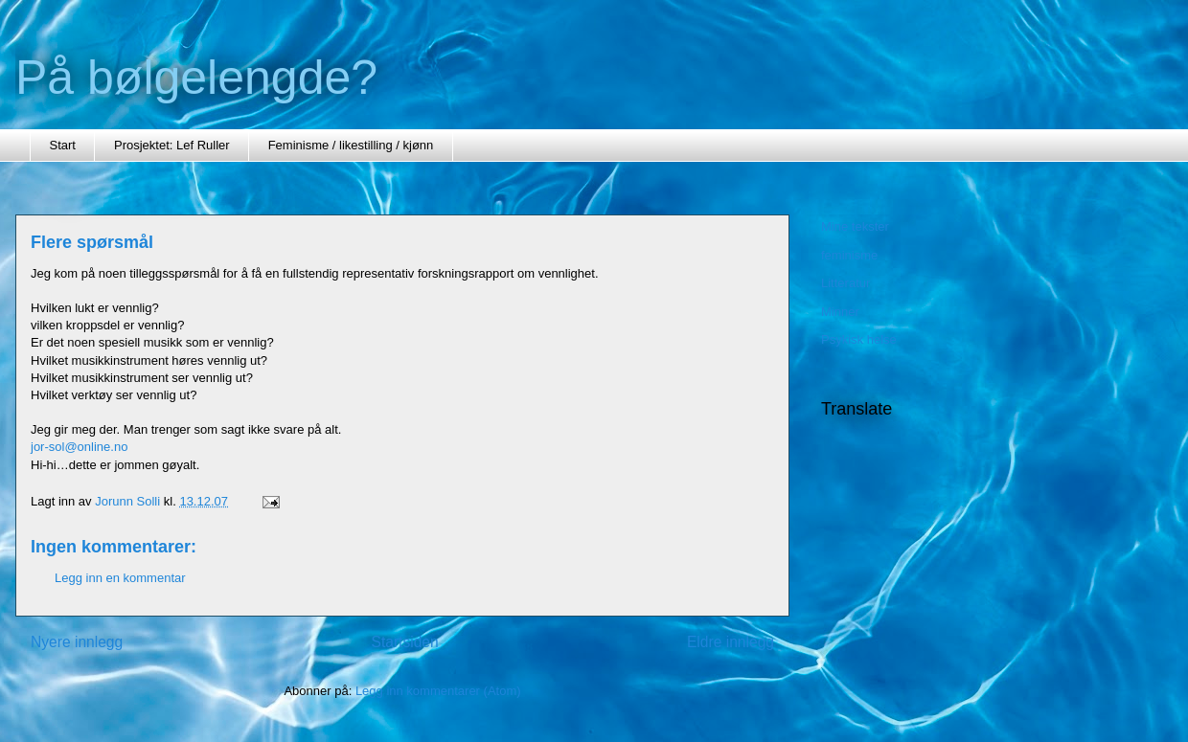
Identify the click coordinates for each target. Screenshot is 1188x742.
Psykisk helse (859, 339)
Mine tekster (855, 226)
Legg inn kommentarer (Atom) (438, 691)
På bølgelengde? (196, 77)
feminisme (849, 255)
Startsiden (404, 642)
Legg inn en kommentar (120, 578)
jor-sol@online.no (79, 446)
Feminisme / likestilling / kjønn (351, 145)
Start (63, 145)
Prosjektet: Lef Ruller (172, 145)
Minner (840, 311)
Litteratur (845, 283)
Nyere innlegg (77, 642)
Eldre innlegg (730, 642)
